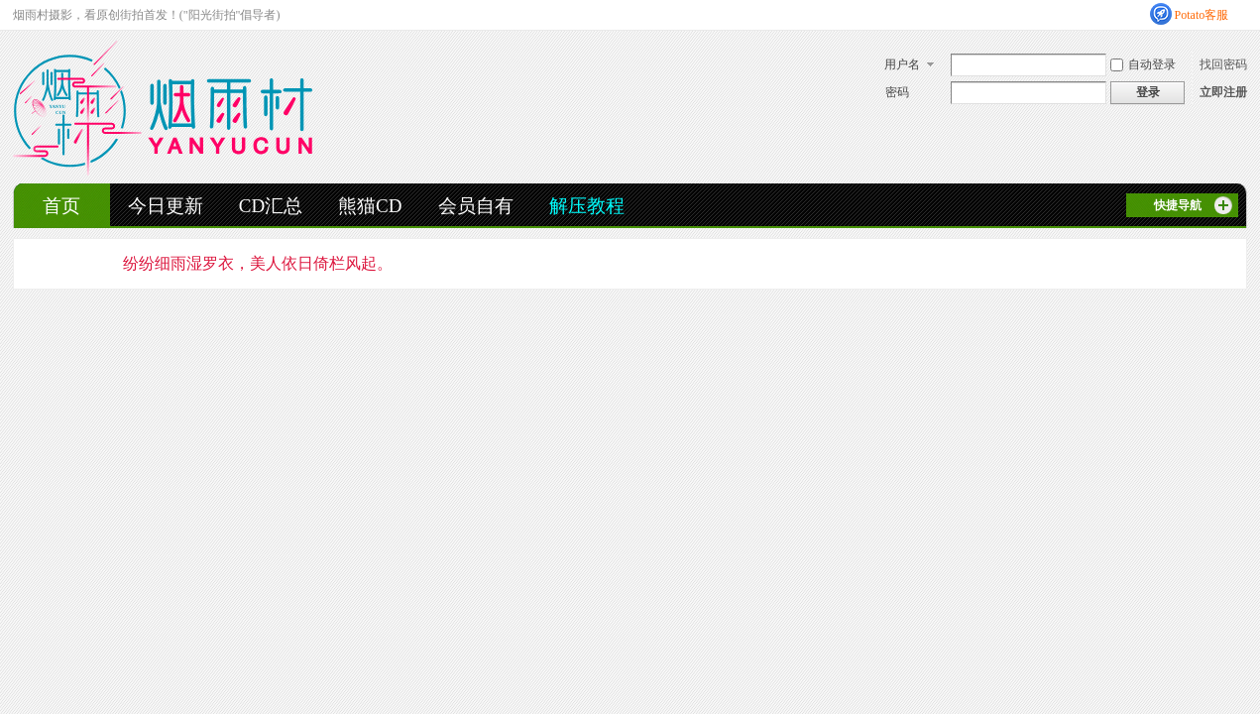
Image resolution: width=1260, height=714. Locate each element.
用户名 (902, 64)
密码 (897, 92)
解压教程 (587, 205)
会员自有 (476, 205)
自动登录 (1143, 64)
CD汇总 (270, 205)
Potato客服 (1202, 15)
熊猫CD (369, 205)
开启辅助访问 (1242, 14)
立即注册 (1223, 92)
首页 (61, 205)
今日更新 (165, 205)
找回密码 (1223, 64)
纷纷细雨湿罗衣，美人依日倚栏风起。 (258, 263)
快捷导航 (1178, 205)
